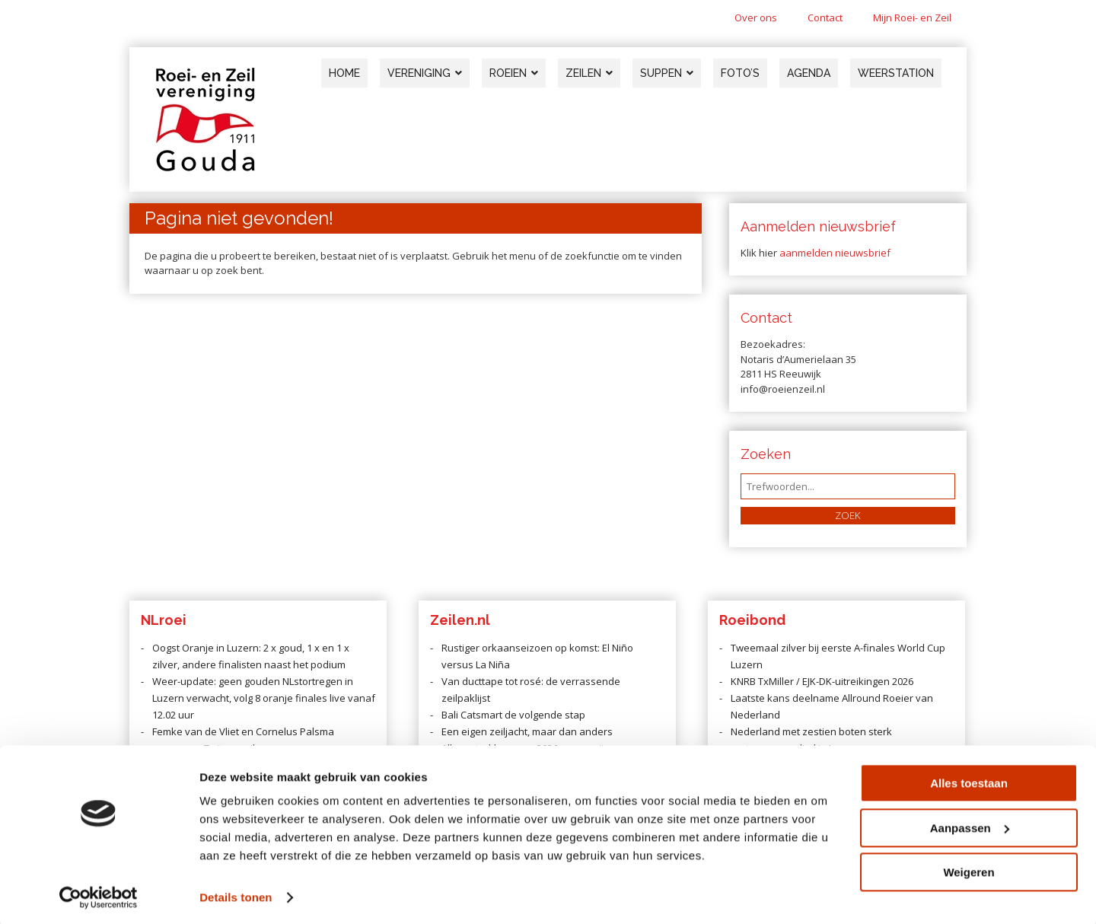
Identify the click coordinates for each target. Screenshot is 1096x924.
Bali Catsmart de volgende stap (513, 715)
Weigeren (968, 868)
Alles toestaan (969, 779)
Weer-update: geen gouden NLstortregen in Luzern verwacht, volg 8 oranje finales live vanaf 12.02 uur (263, 698)
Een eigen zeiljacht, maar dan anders (527, 731)
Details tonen (235, 893)
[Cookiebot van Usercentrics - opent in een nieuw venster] (98, 894)
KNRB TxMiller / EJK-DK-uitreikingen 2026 (822, 681)
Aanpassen (969, 823)
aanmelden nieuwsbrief (834, 253)
